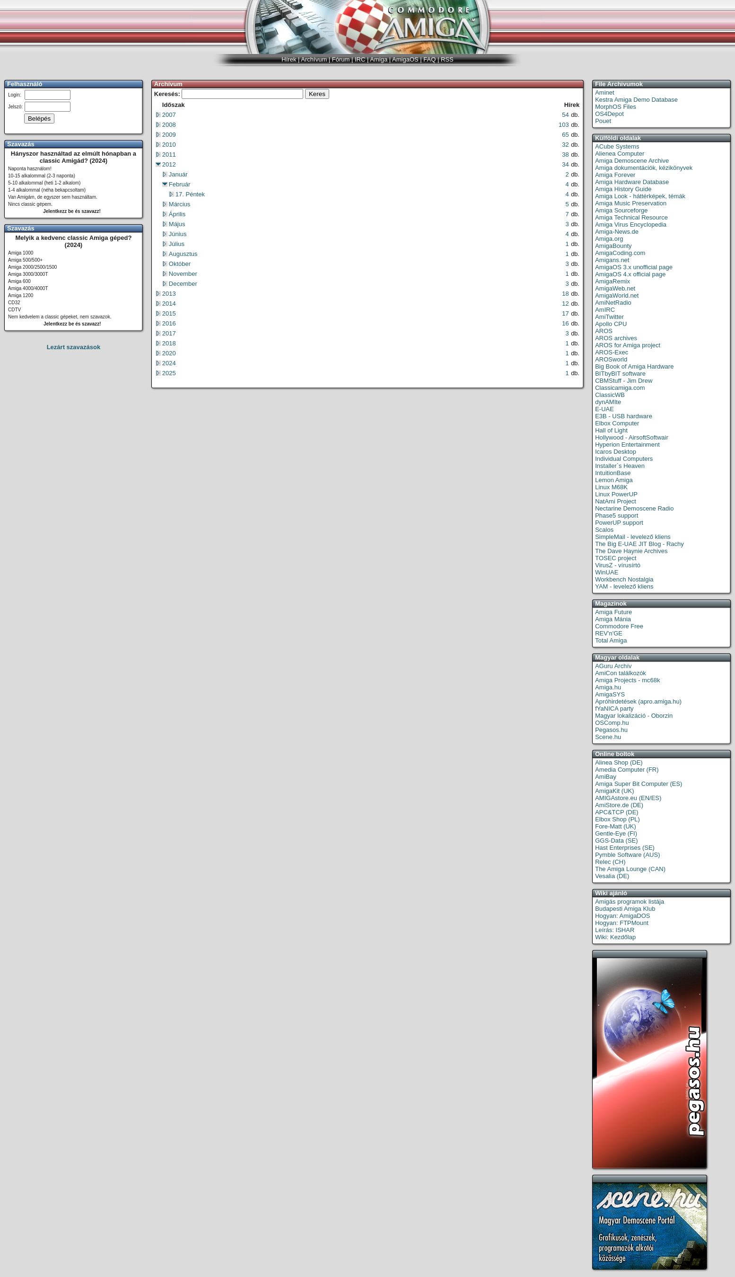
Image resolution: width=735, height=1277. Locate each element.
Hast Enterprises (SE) (625, 847)
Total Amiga (611, 640)
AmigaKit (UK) (614, 790)
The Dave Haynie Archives (631, 551)
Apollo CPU (611, 323)
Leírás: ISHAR (614, 930)
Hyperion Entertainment (627, 444)
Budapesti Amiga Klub (625, 908)
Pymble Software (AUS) (627, 854)
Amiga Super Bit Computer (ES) (638, 783)
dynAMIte (608, 401)
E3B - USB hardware (623, 416)
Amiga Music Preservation (630, 203)
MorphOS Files (615, 106)
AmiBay (605, 776)
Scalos (604, 529)
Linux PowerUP (616, 494)
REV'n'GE (608, 633)
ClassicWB (610, 394)
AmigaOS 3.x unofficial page (634, 267)
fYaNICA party (614, 708)
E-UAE (604, 409)
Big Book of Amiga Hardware (634, 366)
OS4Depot (609, 113)
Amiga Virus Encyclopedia (630, 224)
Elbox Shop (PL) (617, 819)
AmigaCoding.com (620, 252)
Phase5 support (616, 515)
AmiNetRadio (613, 302)
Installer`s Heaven (620, 465)
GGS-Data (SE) (616, 840)
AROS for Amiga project (627, 345)
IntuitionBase (612, 472)
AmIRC (605, 309)
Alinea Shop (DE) (618, 762)
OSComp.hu (612, 722)
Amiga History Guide (623, 189)
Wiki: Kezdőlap (615, 937)
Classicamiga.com (620, 387)
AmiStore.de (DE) (619, 805)
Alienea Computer (619, 153)
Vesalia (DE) (612, 876)
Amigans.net (612, 260)
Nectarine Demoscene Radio (634, 508)
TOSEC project (615, 558)
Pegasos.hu (611, 729)
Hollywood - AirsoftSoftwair (631, 437)
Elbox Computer (617, 423)
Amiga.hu (608, 687)
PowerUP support (619, 522)
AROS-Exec (611, 352)
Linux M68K (611, 487)
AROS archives (616, 338)
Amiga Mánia (613, 619)
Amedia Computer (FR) (626, 769)
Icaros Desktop (615, 451)
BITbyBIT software (620, 373)
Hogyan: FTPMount (621, 922)
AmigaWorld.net (617, 295)
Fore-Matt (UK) (615, 826)
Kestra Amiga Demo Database (636, 99)
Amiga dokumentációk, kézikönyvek (643, 167)
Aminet (604, 92)
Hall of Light (611, 430)
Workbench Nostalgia (624, 579)
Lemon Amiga (614, 480)
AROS (603, 331)
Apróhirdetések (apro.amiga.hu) (638, 701)
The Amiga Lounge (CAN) (630, 868)
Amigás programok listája (629, 901)
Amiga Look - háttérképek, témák (640, 196)
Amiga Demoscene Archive (632, 160)
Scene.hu (608, 736)
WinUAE (606, 572)
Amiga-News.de (617, 231)
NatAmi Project (615, 501)
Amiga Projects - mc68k (627, 680)
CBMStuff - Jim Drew (623, 380)
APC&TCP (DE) (617, 812)
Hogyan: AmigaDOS (622, 915)
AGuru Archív (613, 665)
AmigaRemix (612, 281)
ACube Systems (617, 146)
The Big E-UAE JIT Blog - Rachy (639, 543)
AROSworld (611, 359)
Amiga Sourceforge (621, 210)
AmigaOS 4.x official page (630, 274)
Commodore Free (619, 626)
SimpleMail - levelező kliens (633, 536)
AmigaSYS (610, 694)
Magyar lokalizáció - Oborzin (634, 715)
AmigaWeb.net (615, 288)
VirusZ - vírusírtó (617, 565)
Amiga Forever (615, 174)
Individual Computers (624, 458)
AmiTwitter (609, 316)
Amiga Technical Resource (631, 217)
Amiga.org (609, 238)
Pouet (603, 120)
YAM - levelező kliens (624, 586)
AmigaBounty (613, 245)
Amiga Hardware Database (632, 181)
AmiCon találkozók (620, 673)
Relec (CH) (610, 861)
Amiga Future (613, 612)
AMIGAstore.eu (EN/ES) (628, 797)
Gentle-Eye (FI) (616, 833)
